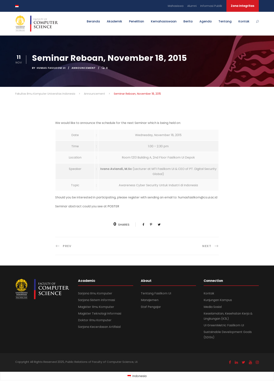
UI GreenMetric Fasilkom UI (224, 325)
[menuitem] (137, 376)
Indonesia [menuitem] (139, 376)
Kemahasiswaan (164, 21)
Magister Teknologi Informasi (99, 313)
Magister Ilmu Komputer (96, 307)
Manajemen (150, 300)
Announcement (84, 68)
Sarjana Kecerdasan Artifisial (99, 327)
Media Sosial (213, 307)
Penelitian (136, 21)
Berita (188, 21)
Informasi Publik (211, 6)
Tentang (225, 21)
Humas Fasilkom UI (51, 68)
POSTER (113, 206)
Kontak (243, 21)
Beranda (93, 21)
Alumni (192, 6)
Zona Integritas (242, 6)
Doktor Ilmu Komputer (95, 320)
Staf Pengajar (151, 307)
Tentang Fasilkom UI (156, 293)
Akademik (114, 21)
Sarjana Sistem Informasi (96, 300)
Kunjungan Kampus (218, 300)
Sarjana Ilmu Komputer (95, 293)
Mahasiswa (175, 6)
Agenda (205, 21)
